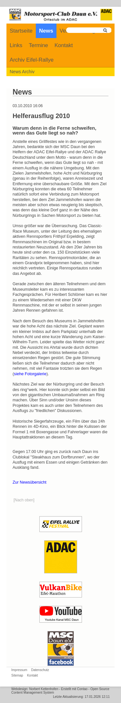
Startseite (21, 31)
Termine (38, 45)
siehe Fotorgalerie (30, 374)
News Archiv (22, 71)
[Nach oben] (24, 500)
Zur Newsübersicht (29, 482)
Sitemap (17, 675)
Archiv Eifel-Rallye (32, 60)
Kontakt (64, 45)
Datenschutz (40, 670)
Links (16, 45)
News (46, 31)
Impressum (19, 670)
